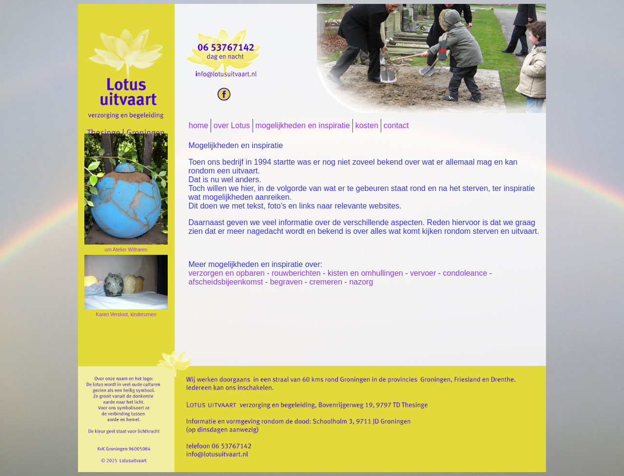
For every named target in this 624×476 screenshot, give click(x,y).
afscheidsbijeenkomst (225, 282)
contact (396, 125)
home (198, 125)
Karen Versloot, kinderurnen (126, 314)
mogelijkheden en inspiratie (302, 125)
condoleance (465, 273)
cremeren (326, 282)
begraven (286, 282)
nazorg (361, 282)
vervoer (423, 273)
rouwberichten (295, 273)
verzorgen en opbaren (226, 273)
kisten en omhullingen (365, 273)
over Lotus (232, 125)
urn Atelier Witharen (126, 249)
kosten (366, 125)
